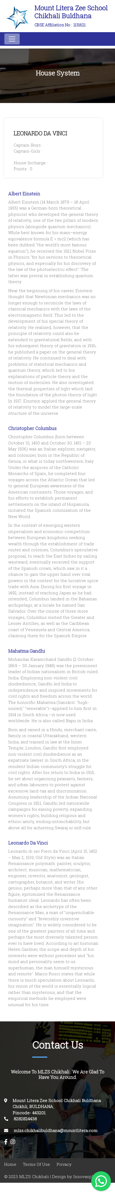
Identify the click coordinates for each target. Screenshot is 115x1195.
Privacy (64, 1164)
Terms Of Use (36, 1164)
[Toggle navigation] (12, 39)
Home (10, 1164)
